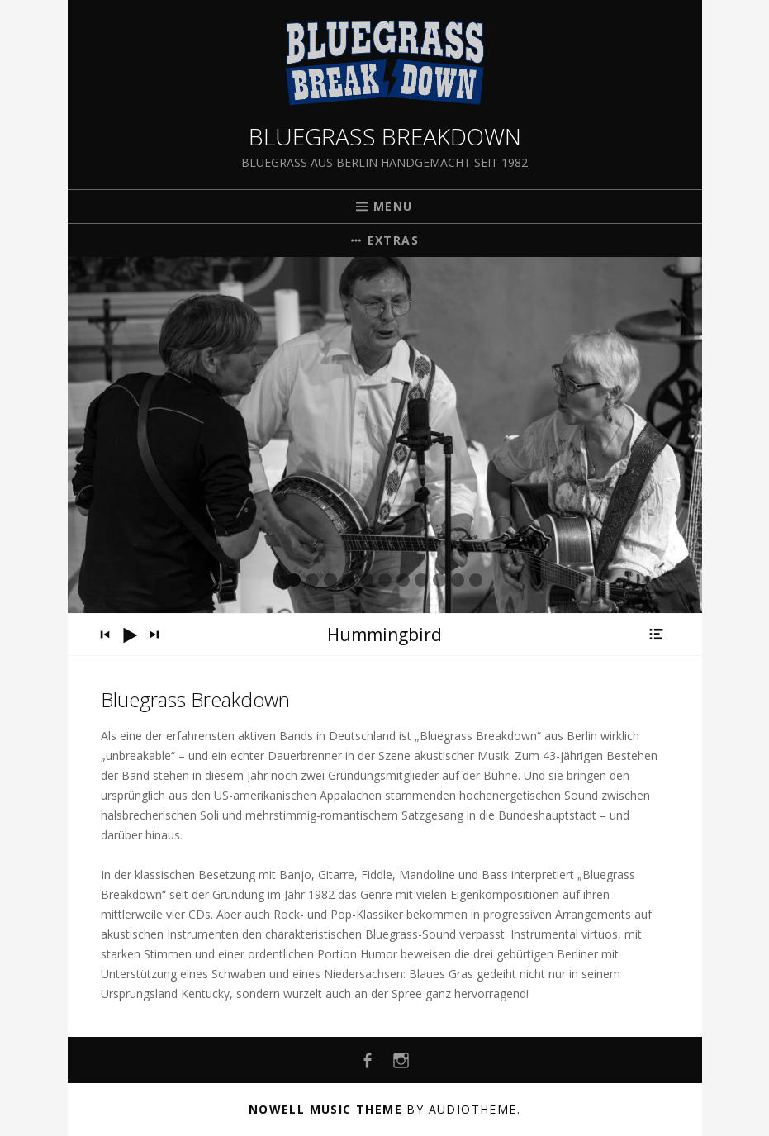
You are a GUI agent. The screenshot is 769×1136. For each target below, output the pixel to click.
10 (457, 580)
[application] (385, 634)
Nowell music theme (325, 1109)
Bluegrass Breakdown (385, 136)
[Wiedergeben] (129, 635)
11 (475, 580)
